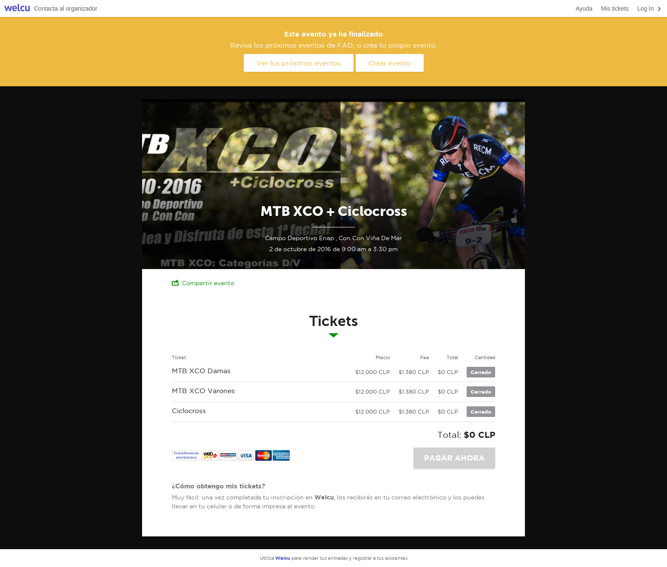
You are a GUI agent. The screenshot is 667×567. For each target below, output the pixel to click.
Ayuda (584, 8)
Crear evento (389, 63)
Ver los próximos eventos (299, 63)
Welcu (17, 8)
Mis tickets (615, 8)
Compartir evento (203, 282)
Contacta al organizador (65, 8)
